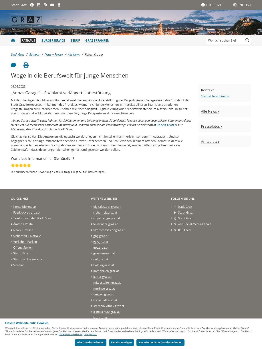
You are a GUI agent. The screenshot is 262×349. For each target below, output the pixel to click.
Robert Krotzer (94, 54)
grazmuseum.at (104, 253)
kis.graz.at (100, 318)
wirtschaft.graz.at (105, 300)
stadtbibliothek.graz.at (108, 306)
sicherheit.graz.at (105, 212)
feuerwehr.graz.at (105, 224)
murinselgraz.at (104, 289)
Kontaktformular (24, 207)
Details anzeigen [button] (121, 342)
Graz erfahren (97, 40)
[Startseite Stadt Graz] (13, 40)
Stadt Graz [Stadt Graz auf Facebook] (185, 207)
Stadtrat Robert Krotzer (215, 96)
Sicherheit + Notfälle (27, 236)
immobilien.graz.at (106, 271)
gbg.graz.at (101, 236)
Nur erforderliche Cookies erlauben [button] (160, 342)
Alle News (74, 54)
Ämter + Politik (23, 224)
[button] (244, 5)
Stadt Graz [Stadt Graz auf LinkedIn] (185, 212)
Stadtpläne (20, 253)
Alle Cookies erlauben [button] (90, 342)
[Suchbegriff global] (225, 40)
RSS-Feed (184, 230)
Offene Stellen (23, 247)
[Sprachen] (235, 5)
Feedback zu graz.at (26, 212)
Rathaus (28, 40)
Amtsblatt (210, 141)
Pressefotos (211, 126)
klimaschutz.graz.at (106, 312)
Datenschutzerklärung (71, 334)
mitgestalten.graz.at (107, 283)
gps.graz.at (100, 247)
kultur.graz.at (102, 277)
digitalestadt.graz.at (107, 207)
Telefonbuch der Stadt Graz (32, 218)
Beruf (75, 40)
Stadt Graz (19, 5)
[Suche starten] (247, 40)
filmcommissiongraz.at (109, 230)
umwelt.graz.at (103, 294)
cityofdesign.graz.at (106, 218)
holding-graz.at (103, 265)
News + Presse (54, 54)
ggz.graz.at (100, 242)
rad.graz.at (100, 259)
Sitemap (19, 265)
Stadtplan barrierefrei (28, 259)
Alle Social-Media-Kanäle (194, 224)
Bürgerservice (53, 40)
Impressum (91, 334)
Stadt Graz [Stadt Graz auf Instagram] (185, 218)
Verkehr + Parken (25, 242)
